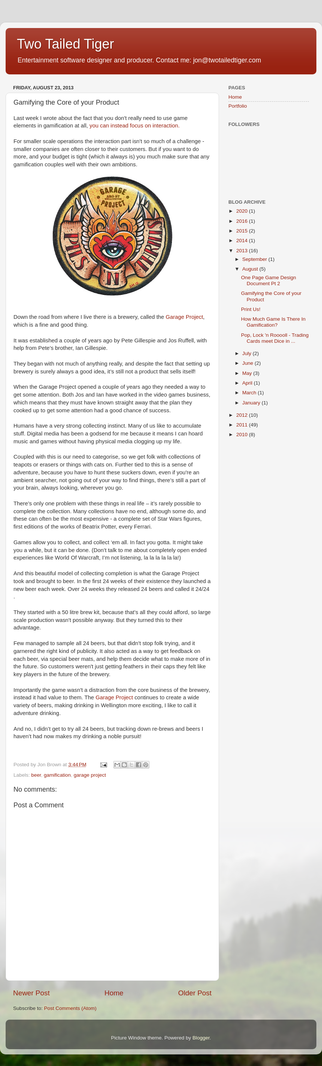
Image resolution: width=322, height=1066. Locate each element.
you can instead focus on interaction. (134, 126)
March (250, 392)
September (255, 259)
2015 (242, 231)
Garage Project (184, 317)
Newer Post (31, 993)
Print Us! (251, 309)
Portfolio (237, 106)
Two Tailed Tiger (65, 44)
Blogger (201, 1038)
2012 (242, 415)
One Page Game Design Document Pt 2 (268, 280)
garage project (90, 775)
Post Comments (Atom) (70, 1008)
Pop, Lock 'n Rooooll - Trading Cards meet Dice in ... (275, 338)
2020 (242, 211)
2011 (242, 425)
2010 (242, 434)
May (247, 373)
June (248, 363)
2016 (242, 221)
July (247, 353)
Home (113, 993)
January (252, 403)
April (248, 383)
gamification (57, 775)
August (250, 269)
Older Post (195, 993)
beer (36, 775)
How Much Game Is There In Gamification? (273, 322)
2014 (242, 240)
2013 (242, 250)
